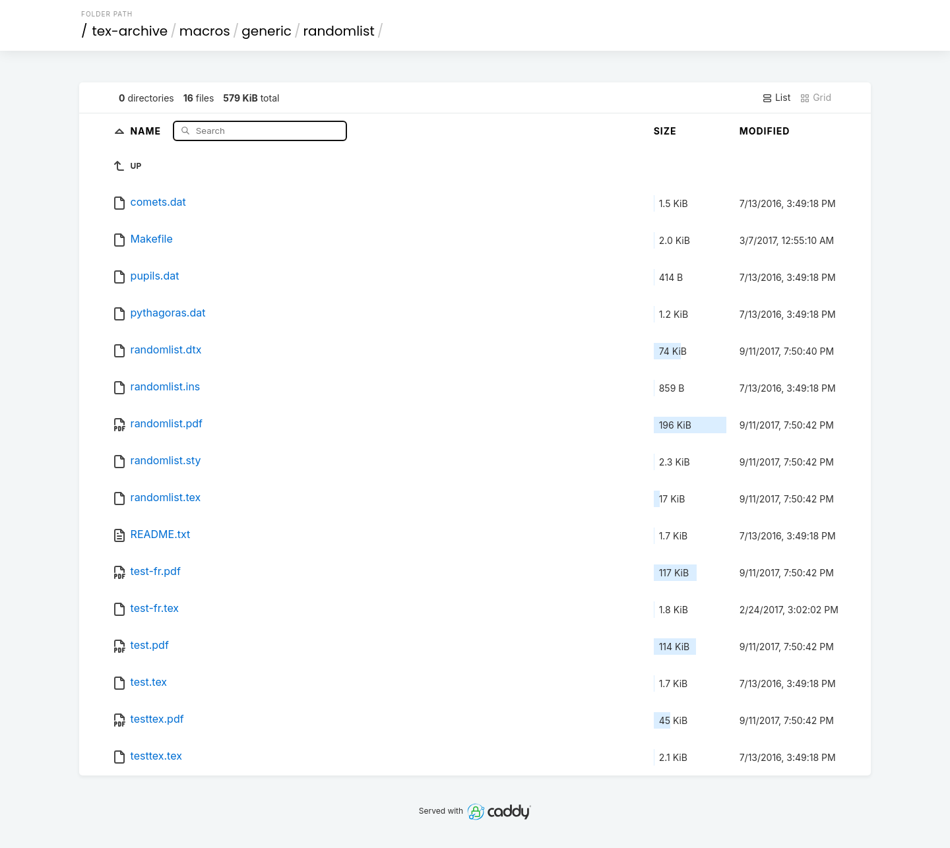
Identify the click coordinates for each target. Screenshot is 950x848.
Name (147, 130)
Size (665, 130)
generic (266, 31)
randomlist (338, 31)
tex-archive (130, 31)
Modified (765, 130)
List (776, 98)
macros (204, 31)
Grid (815, 98)
